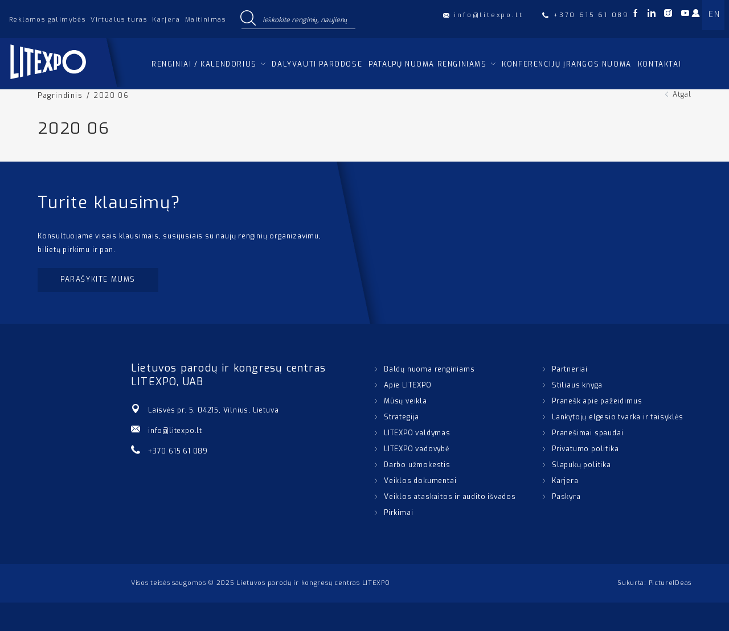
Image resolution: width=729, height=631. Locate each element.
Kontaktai (659, 64)
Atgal (682, 94)
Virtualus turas (119, 19)
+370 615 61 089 (178, 451)
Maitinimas (205, 19)
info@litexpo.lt (175, 430)
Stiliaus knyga (577, 385)
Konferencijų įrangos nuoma (567, 64)
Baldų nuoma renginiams (429, 369)
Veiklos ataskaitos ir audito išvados (450, 496)
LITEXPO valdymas (417, 433)
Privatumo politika (585, 448)
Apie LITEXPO (408, 385)
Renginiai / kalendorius (204, 64)
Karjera (166, 19)
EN (714, 14)
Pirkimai (398, 512)
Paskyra (566, 496)
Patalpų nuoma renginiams (427, 64)
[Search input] (306, 19)
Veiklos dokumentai (420, 480)
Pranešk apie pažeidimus (597, 401)
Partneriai (570, 369)
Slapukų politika (581, 464)
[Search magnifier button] (247, 18)
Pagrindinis (60, 95)
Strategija (401, 417)
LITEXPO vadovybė (416, 448)
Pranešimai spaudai (587, 433)
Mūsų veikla (405, 401)
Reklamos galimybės (47, 19)
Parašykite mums (98, 279)
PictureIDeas (670, 583)
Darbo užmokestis (417, 464)
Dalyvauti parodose (317, 64)
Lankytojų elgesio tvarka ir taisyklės (617, 417)
